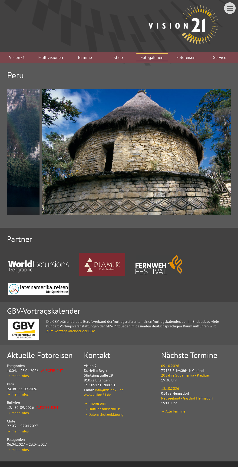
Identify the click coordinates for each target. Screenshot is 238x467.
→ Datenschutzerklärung (103, 414)
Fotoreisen (185, 57)
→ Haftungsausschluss (102, 408)
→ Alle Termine (173, 411)
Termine (84, 57)
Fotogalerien (152, 57)
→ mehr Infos (18, 375)
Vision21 (17, 57)
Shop (118, 57)
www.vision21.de (97, 394)
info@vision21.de (109, 389)
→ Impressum (95, 403)
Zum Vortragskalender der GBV (70, 331)
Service (219, 57)
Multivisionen (50, 57)
